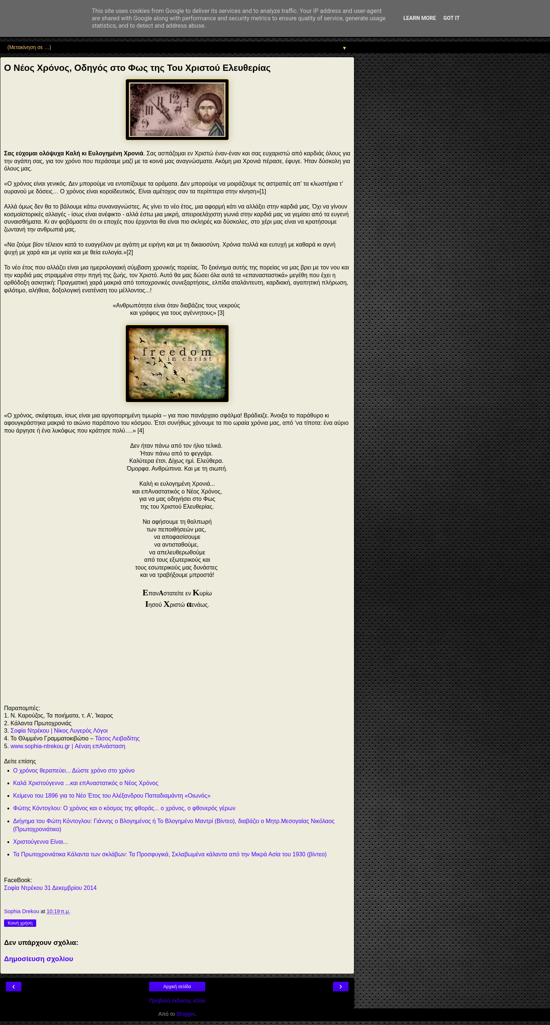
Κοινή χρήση (20, 923)
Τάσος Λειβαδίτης (117, 738)
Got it (451, 18)
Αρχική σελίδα (177, 986)
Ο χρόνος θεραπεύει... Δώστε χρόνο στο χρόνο (74, 770)
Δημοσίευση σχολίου (38, 959)
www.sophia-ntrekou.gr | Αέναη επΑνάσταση (68, 746)
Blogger (185, 1014)
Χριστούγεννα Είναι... (40, 842)
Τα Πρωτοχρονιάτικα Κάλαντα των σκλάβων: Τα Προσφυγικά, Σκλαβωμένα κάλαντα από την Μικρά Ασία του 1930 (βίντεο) (170, 854)
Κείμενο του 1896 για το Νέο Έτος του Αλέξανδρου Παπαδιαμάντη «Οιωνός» (112, 795)
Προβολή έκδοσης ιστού (177, 1001)
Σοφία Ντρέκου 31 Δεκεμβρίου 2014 (50, 888)
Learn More (419, 18)
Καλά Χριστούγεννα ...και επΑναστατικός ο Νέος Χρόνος (85, 783)
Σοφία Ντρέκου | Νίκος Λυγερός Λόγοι (59, 731)
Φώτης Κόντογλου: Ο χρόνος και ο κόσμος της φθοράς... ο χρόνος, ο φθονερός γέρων (124, 808)
